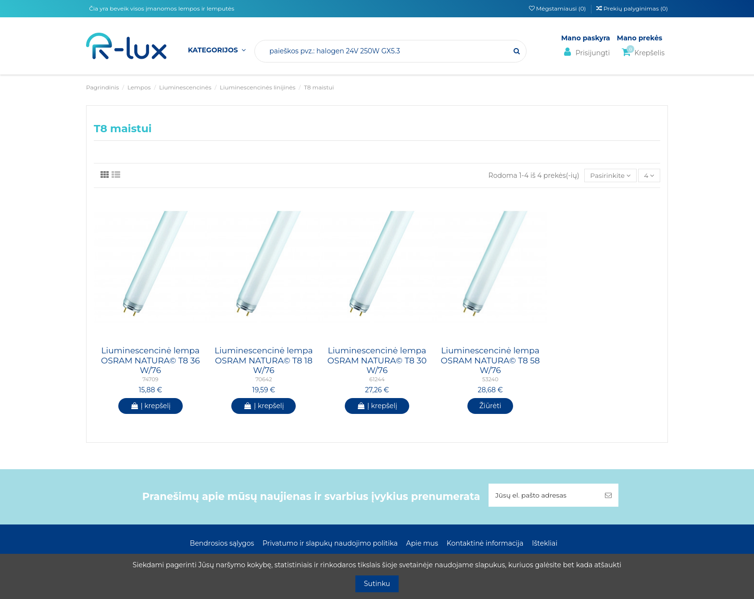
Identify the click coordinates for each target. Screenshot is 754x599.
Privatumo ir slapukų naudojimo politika (330, 543)
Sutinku (377, 583)
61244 (377, 379)
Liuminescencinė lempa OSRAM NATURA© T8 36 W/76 (150, 360)
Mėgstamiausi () (558, 8)
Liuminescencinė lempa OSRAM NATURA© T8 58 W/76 (490, 360)
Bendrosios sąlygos (222, 543)
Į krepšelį (150, 405)
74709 (150, 379)
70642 (263, 379)
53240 (490, 379)
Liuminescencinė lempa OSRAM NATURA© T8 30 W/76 (377, 360)
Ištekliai (544, 543)
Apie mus (422, 543)
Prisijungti (585, 52)
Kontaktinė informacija (485, 543)
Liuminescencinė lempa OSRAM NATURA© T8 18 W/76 (263, 360)
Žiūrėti (490, 405)
